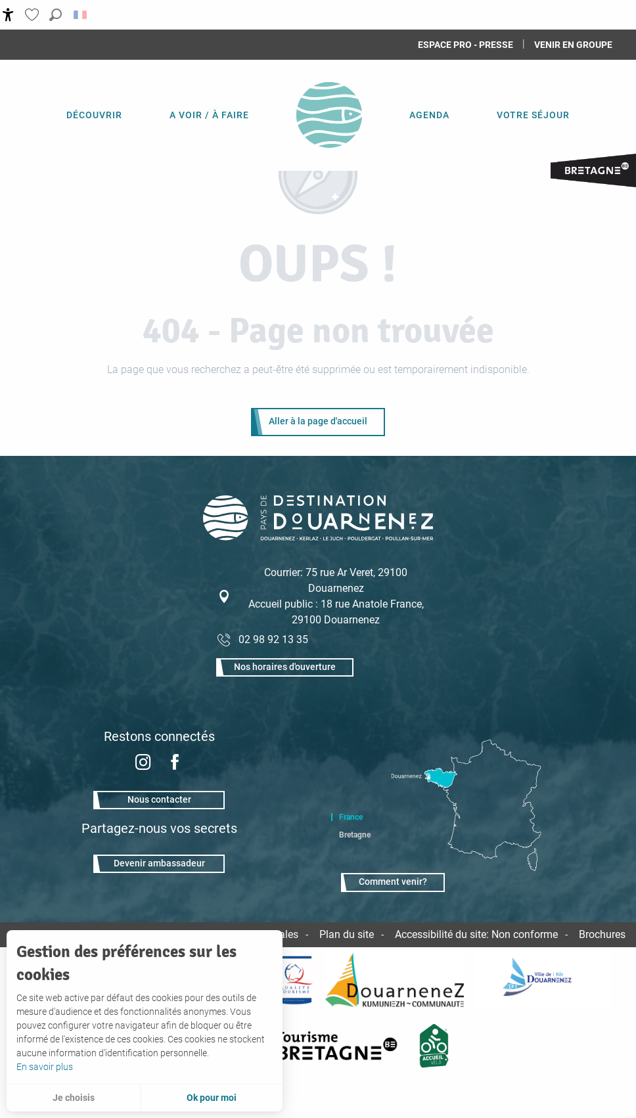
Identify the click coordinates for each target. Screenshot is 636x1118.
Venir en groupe (573, 44)
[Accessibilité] (8, 15)
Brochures (602, 934)
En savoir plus (44, 1067)
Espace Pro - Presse (465, 44)
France (351, 817)
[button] (55, 14)
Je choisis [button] (74, 1097)
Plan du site (346, 934)
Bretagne (355, 835)
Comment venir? (393, 881)
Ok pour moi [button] (212, 1097)
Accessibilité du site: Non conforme (476, 934)
